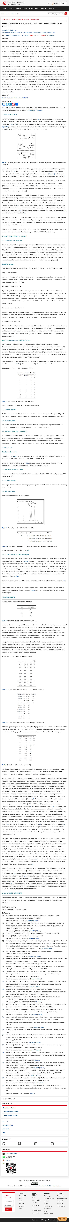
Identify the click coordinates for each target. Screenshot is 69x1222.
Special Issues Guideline (10, 1115)
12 (3, 996)
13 (31, 771)
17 (39, 804)
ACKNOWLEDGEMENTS (12, 893)
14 (33, 632)
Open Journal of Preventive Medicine (12, 19)
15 (18, 637)
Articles (10, 9)
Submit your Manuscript (48, 1220)
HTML (26, 35)
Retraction (60, 1203)
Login (63, 3)
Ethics (33, 1197)
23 (25, 876)
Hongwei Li (5, 30)
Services (44, 9)
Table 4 (26, 561)
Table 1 (18, 364)
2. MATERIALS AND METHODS (14, 236)
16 (33, 799)
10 (65, 210)
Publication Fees (36, 1210)
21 (64, 824)
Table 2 (27, 463)
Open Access (60, 1196)
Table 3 (28, 550)
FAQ (4, 1132)
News (31, 9)
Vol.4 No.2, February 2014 (31, 19)
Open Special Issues (9, 1108)
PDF (22, 35)
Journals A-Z (22, 1196)
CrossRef (29, 920)
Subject (21, 1198)
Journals (18, 9)
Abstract (5, 38)
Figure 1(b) (5, 127)
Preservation (60, 1201)
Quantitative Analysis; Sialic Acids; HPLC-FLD (15, 98)
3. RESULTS (7, 448)
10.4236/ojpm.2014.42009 (12, 35)
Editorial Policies (36, 1200)
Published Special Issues (10, 1111)
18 (30, 806)
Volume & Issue (48, 1213)
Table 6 (33, 590)
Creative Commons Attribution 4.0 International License (47, 1185)
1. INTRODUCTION (9, 115)
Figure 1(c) (52, 174)
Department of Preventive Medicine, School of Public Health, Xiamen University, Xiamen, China (28, 32)
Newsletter (6, 1122)
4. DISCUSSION (8, 597)
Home (4, 9)
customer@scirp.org (11, 1153)
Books (25, 9)
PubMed (35, 920)
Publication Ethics (62, 1198)
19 (53, 806)
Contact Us (6, 1129)
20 (40, 824)
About (37, 9)
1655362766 (8, 1160)
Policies (60, 1193)
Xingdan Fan (12, 30)
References (6, 913)
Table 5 (4, 722)
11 (24, 213)
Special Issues (36, 1213)
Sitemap (21, 1203)
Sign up (34, 1220)
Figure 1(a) (14, 124)
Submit (51, 9)
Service (47, 1193)
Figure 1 (4, 162)
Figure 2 (15, 456)
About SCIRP (34, 1194)
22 (36, 859)
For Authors (35, 1203)
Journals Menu (8, 1099)
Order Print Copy (8, 1125)
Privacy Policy (61, 1206)
